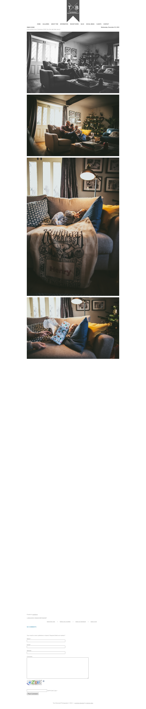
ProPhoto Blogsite (79, 707)
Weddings (35, 614)
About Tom (54, 24)
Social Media (90, 24)
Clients (98, 24)
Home (38, 24)
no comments (31, 627)
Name (28, 638)
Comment (29, 656)
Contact (106, 24)
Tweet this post (51, 621)
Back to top (94, 621)
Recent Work (74, 24)
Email (28, 644)
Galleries (46, 24)
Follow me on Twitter (65, 621)
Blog (82, 24)
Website (29, 650)
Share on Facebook (81, 621)
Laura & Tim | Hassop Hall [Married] (37, 617)
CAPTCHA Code (52, 694)
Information (64, 24)
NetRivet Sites (89, 707)
